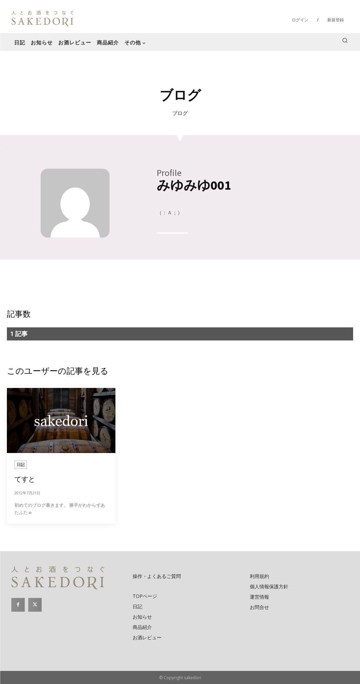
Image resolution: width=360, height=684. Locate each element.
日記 (21, 464)
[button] (345, 40)
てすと (24, 479)
